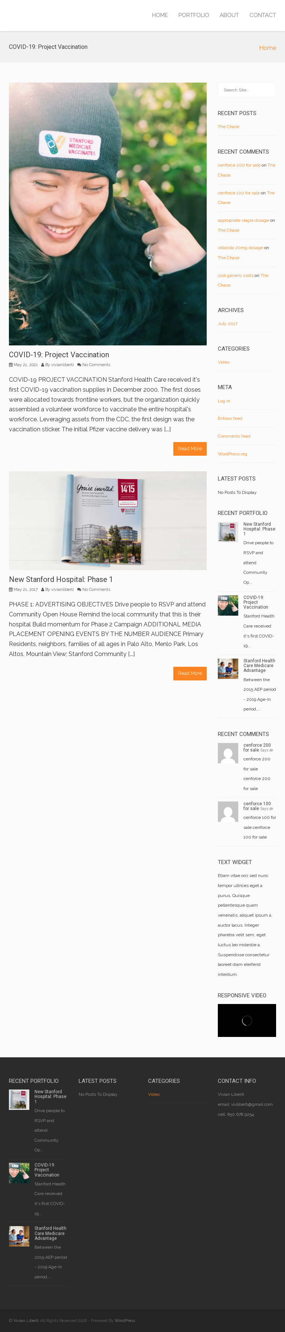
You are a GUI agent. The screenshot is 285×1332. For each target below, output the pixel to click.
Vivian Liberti (26, 1320)
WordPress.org (232, 453)
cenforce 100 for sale (239, 192)
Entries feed (230, 418)
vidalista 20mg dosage (240, 247)
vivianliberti (62, 364)
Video (223, 362)
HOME (160, 15)
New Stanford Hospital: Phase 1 (61, 579)
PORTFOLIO (193, 15)
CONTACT (262, 15)
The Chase (228, 126)
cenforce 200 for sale (239, 165)
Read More (190, 448)
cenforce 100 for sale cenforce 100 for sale (259, 827)
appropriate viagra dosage (243, 220)
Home (267, 47)
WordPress (125, 1320)
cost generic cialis (235, 275)
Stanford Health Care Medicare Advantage (259, 665)
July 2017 (228, 323)
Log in (224, 401)
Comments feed (234, 436)
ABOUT (229, 15)
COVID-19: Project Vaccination (59, 354)
